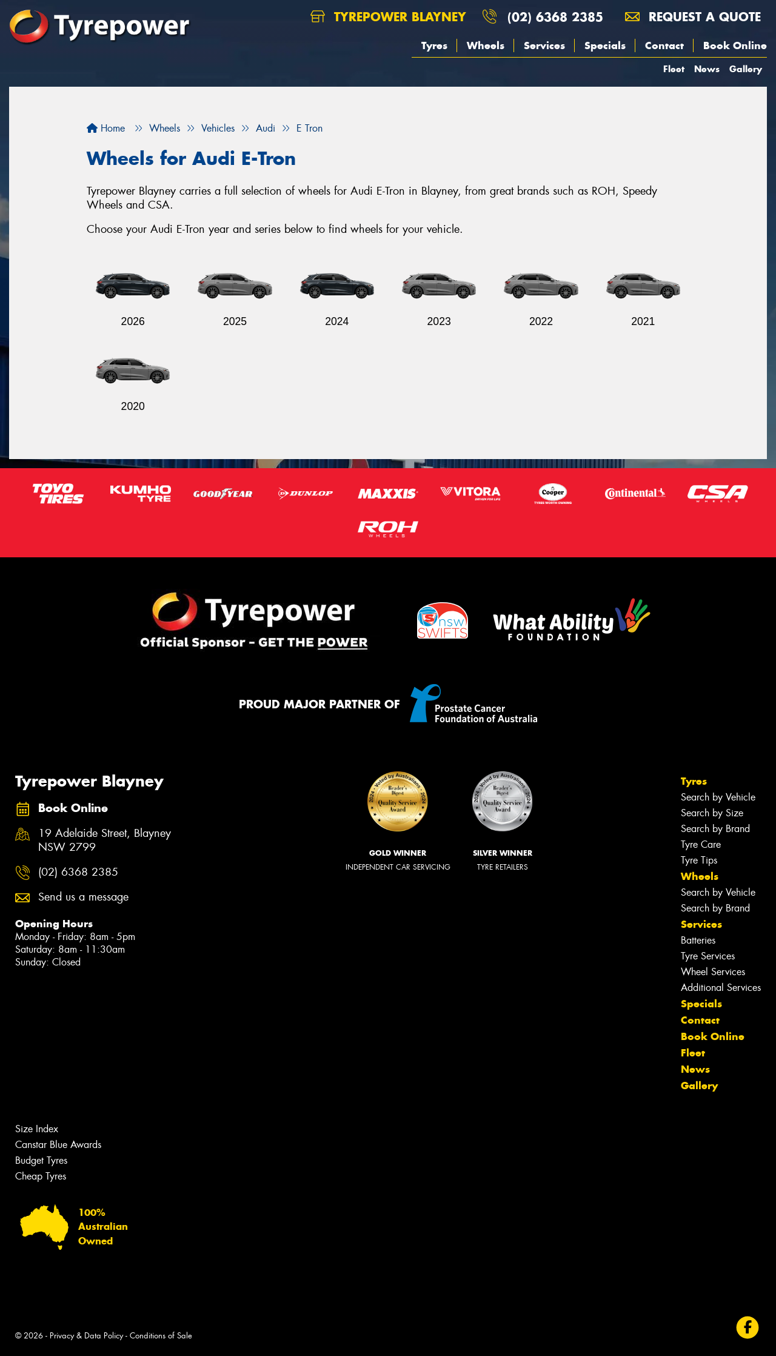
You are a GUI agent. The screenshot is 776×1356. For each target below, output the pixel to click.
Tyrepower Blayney (388, 16)
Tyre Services (708, 956)
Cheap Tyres (40, 1176)
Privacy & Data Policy (86, 1336)
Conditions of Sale (161, 1336)
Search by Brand (715, 828)
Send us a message (83, 897)
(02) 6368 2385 (555, 16)
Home (106, 128)
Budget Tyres (41, 1160)
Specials (605, 45)
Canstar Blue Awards (58, 1144)
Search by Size (712, 813)
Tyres (434, 45)
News (707, 69)
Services (544, 45)
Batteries (698, 940)
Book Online (735, 45)
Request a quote (693, 16)
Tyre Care (701, 844)
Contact (664, 45)
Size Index (36, 1129)
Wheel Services (713, 971)
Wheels (485, 45)
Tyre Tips (699, 860)
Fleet (673, 69)
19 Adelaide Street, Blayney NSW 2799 (104, 840)
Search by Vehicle (718, 797)
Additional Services (721, 987)
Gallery (745, 69)
